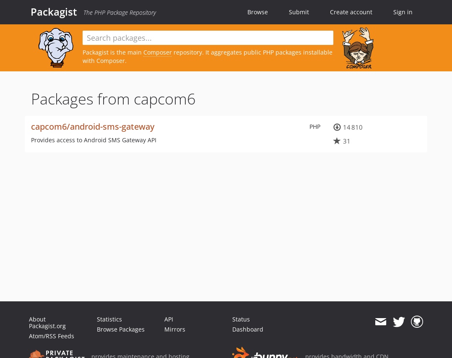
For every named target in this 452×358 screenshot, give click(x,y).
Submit (299, 12)
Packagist (54, 11)
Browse (257, 12)
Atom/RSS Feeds (51, 336)
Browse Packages (121, 329)
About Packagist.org (47, 322)
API (168, 319)
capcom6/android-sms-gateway (92, 126)
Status (241, 319)
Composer (157, 52)
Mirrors (174, 329)
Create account (351, 12)
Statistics (109, 319)
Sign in (403, 12)
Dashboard (247, 329)
